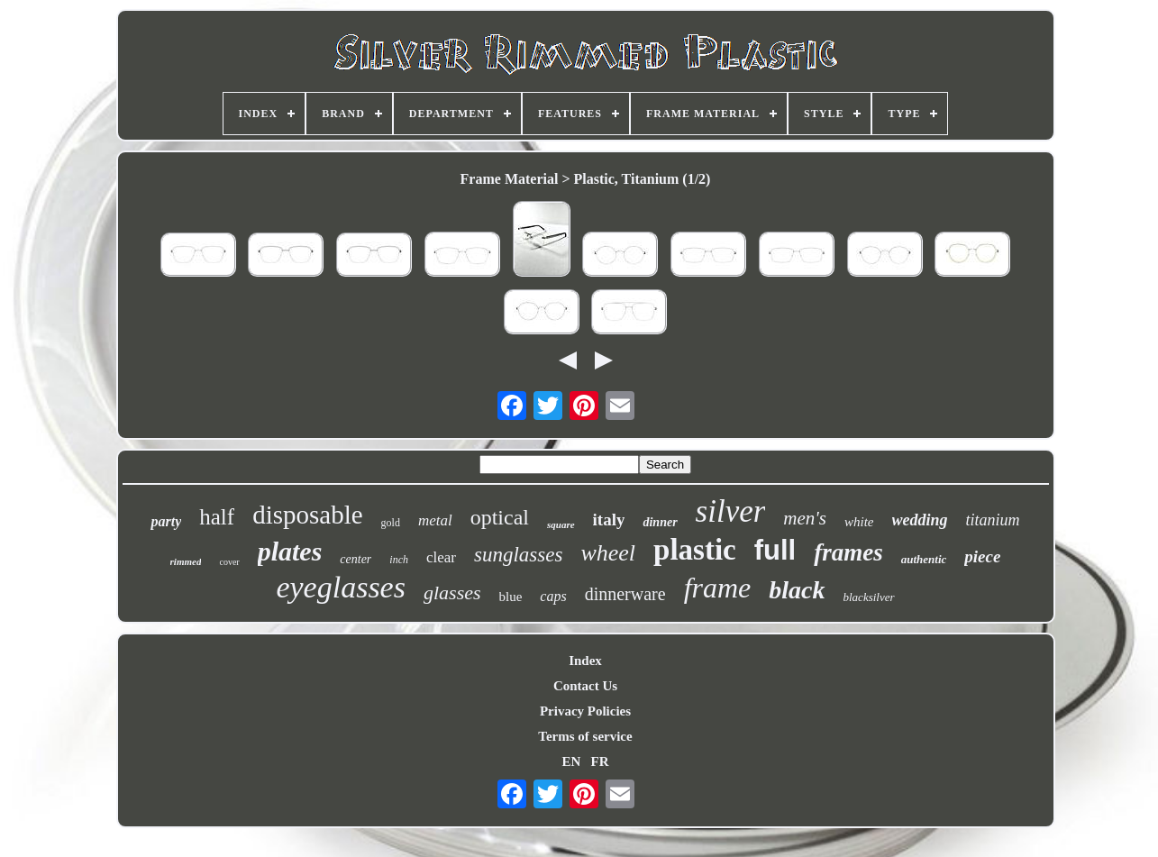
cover (229, 562)
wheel (607, 553)
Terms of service (585, 736)
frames (848, 552)
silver (731, 511)
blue (511, 596)
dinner (660, 522)
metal (435, 520)
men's (804, 518)
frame (718, 587)
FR (600, 761)
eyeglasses (341, 587)
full (775, 550)
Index (585, 660)
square (561, 524)
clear (441, 557)
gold (390, 522)
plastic (694, 549)
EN (570, 761)
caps (553, 596)
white (859, 522)
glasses (452, 592)
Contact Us (585, 686)
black (797, 590)
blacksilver (869, 597)
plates (290, 551)
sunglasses (518, 554)
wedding (920, 520)
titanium (993, 520)
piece (982, 556)
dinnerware (625, 594)
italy (609, 519)
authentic (924, 559)
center (355, 559)
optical (499, 517)
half (216, 517)
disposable (307, 514)
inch (398, 559)
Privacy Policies (585, 711)
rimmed (186, 561)
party (165, 521)
